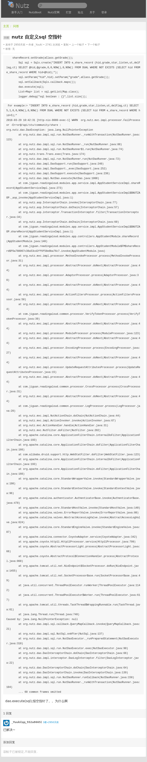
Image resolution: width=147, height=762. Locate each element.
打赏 (68, 12)
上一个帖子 (78, 44)
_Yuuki (38, 44)
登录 (104, 12)
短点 (80, 12)
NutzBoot (35, 12)
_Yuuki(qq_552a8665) (27, 722)
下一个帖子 (93, 44)
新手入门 (16, 12)
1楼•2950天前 (51, 722)
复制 (65, 44)
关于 (92, 12)
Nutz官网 (54, 12)
